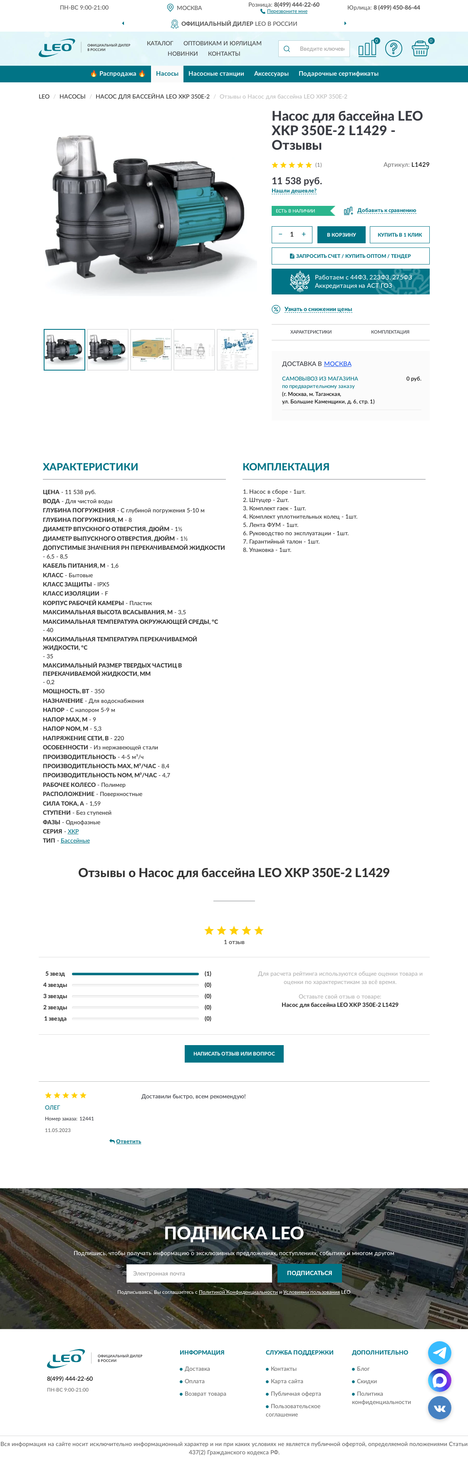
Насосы (167, 74)
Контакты (224, 54)
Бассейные (75, 841)
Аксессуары (271, 74)
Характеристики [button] (311, 332)
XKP (73, 832)
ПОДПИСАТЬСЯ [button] (309, 1273)
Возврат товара (205, 1394)
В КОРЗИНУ (341, 234)
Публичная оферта (296, 1394)
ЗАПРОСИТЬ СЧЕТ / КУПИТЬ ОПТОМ (350, 256)
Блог (363, 1369)
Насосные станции (216, 74)
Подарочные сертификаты (339, 74)
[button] (283, 10)
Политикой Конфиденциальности (238, 1292)
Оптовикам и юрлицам (222, 44)
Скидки (367, 1381)
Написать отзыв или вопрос (234, 1053)
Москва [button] (338, 364)
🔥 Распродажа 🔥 (118, 74)
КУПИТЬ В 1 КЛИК (400, 234)
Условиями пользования (311, 1292)
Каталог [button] (160, 44)
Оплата (195, 1381)
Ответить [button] (125, 1142)
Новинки (183, 54)
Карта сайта (287, 1381)
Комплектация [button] (390, 332)
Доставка (197, 1369)
